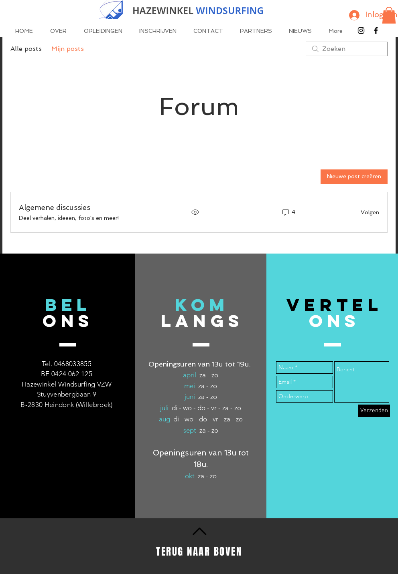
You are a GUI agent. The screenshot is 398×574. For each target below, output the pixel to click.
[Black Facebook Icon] (376, 30)
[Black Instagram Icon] (361, 30)
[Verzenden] (374, 411)
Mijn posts (67, 48)
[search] (347, 49)
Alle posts (26, 48)
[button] (389, 15)
